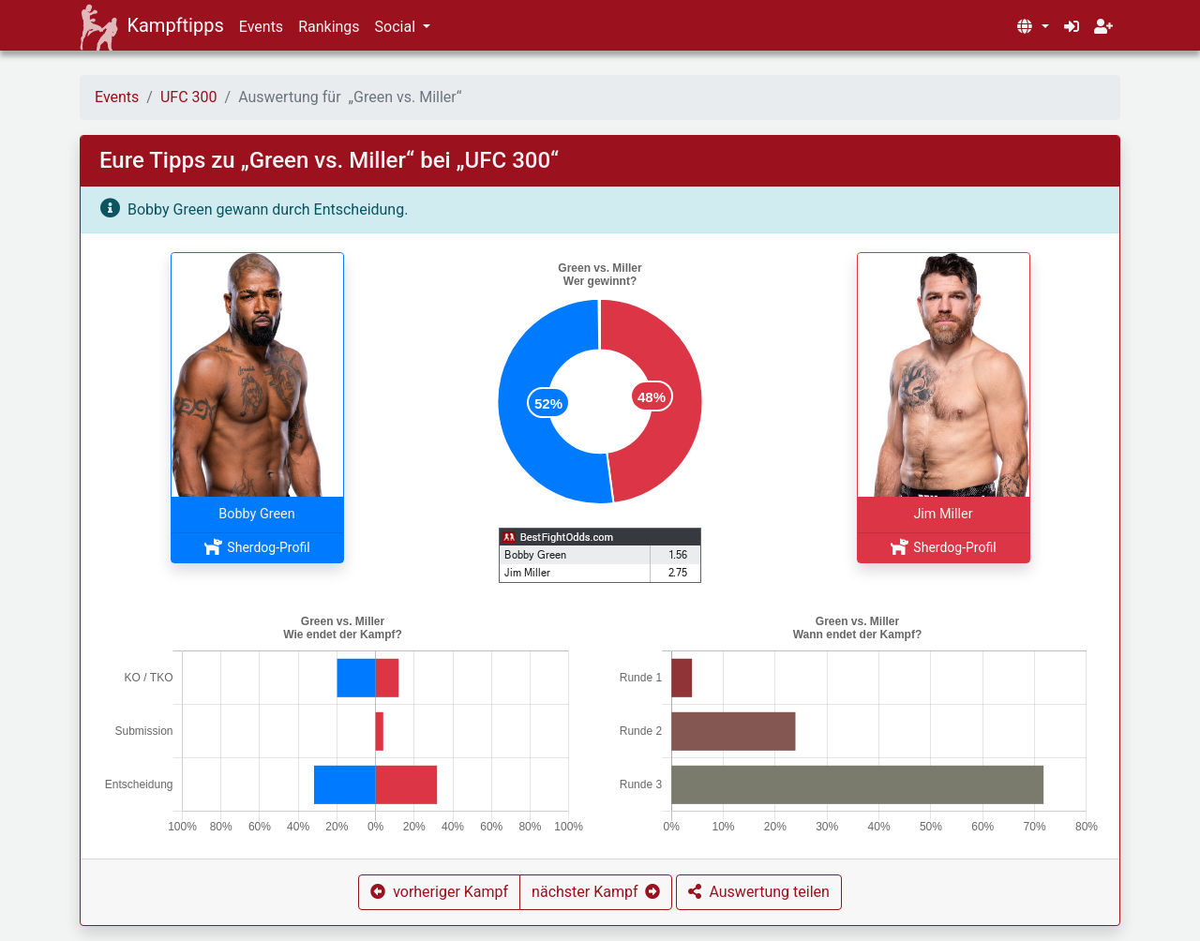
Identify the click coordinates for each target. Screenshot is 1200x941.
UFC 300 (189, 97)
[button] (1032, 27)
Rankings (328, 27)
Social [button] (397, 27)
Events (261, 27)
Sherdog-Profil (256, 547)
